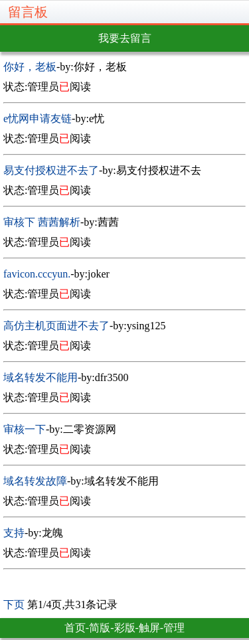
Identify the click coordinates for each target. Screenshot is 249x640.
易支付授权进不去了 (51, 170)
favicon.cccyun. (36, 274)
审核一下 (24, 429)
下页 (14, 604)
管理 (174, 627)
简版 (99, 627)
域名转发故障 (35, 481)
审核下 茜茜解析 (41, 222)
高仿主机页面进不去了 (56, 325)
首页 (75, 627)
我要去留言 (124, 38)
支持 (14, 532)
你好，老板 (29, 66)
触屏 (149, 627)
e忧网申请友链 (37, 118)
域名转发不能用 (40, 377)
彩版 (124, 627)
